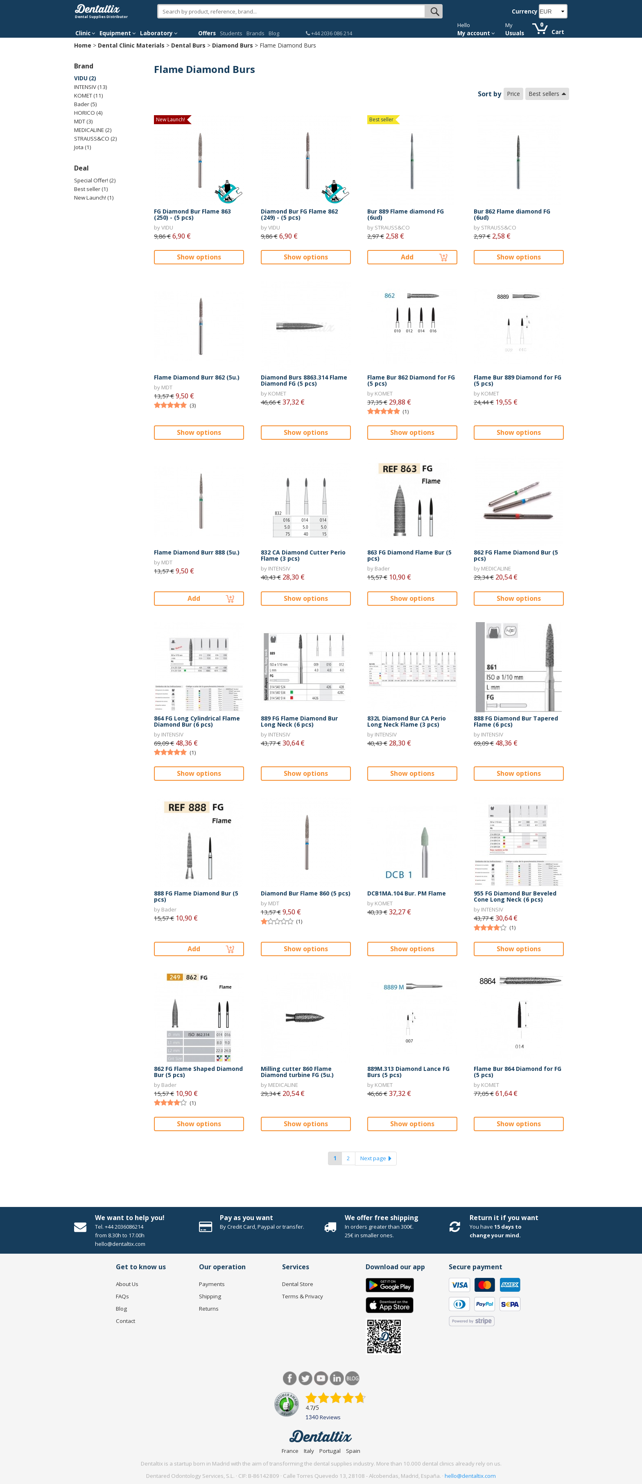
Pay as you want (246, 1217)
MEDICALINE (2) (93, 130)
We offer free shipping (381, 1217)
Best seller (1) (91, 189)
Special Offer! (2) (95, 180)
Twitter (305, 1378)
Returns (209, 1308)
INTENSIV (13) (90, 87)
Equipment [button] (117, 33)
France (290, 1450)
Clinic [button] (85, 33)
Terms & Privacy (302, 1296)
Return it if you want (504, 1217)
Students (231, 33)
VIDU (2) (85, 78)
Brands (255, 33)
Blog (274, 33)
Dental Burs (188, 45)
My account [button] (476, 33)
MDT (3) (83, 121)
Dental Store (297, 1284)
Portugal (330, 1450)
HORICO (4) (88, 112)
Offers (207, 33)
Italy (309, 1450)
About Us (127, 1284)
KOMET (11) (88, 95)
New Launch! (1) (94, 197)
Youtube (321, 1378)
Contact (125, 1321)
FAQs (122, 1296)
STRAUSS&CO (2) (95, 138)
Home (82, 45)
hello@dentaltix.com (470, 1475)
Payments (212, 1284)
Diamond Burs (232, 45)
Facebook (290, 1378)
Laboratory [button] (159, 33)
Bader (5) (85, 104)
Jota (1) (82, 147)
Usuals (514, 33)
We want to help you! (130, 1217)
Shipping (210, 1296)
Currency (525, 11)
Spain (353, 1450)
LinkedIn (337, 1378)
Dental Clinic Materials (131, 45)
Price (513, 94)
